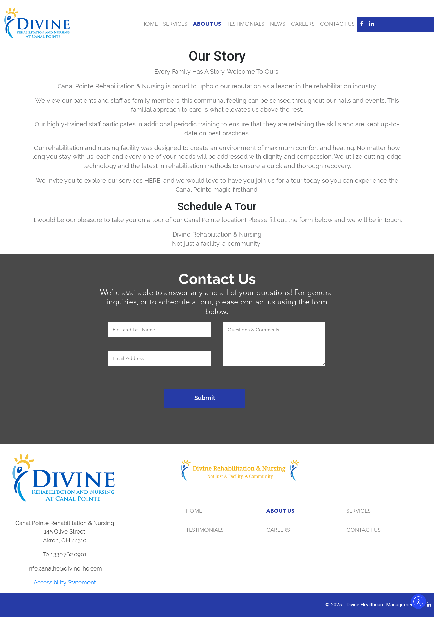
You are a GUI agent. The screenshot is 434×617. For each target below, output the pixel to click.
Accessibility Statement (65, 582)
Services (175, 24)
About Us (207, 24)
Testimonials (245, 24)
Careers (303, 24)
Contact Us (337, 24)
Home (149, 24)
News (277, 24)
